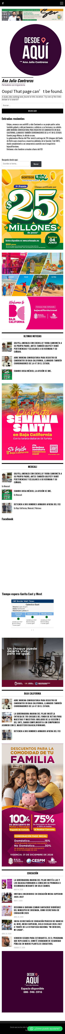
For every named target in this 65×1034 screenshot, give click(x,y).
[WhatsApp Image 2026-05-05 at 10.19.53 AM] (32, 328)
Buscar (36, 164)
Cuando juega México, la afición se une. (21, 135)
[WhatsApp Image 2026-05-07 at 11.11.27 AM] (32, 248)
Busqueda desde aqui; (10, 159)
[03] (32, 1011)
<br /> (32, 616)
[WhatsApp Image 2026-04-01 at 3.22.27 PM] (32, 459)
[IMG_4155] (32, 19)
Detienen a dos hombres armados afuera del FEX (25, 149)
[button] (45, 1028)
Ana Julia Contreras (17, 80)
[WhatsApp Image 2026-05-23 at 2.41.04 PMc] (32, 686)
